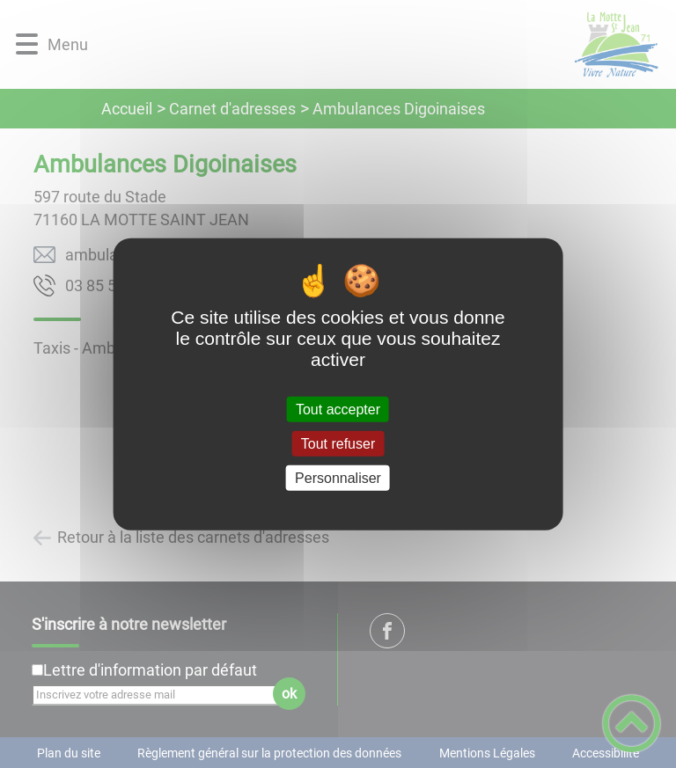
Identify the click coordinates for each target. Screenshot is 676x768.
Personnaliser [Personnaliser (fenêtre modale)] (338, 478)
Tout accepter (338, 408)
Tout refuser (338, 442)
